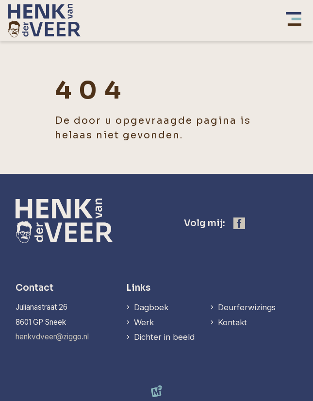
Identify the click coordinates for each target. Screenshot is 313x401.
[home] (44, 20)
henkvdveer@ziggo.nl (52, 336)
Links (138, 287)
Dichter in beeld (164, 337)
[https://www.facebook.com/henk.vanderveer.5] (239, 223)
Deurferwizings (247, 307)
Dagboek (151, 307)
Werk (144, 322)
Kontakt (232, 322)
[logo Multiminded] (156, 393)
